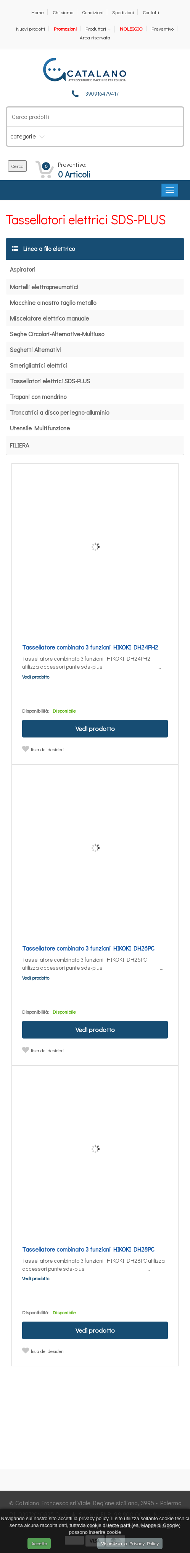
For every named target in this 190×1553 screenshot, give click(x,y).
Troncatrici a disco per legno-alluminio (59, 412)
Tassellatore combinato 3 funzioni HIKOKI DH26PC (88, 948)
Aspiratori (22, 269)
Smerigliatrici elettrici (38, 365)
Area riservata (95, 37)
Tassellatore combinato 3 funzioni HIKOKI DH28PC (88, 1249)
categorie (23, 136)
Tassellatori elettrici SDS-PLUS (50, 381)
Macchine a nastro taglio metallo (53, 302)
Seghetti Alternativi (35, 349)
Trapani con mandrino (38, 396)
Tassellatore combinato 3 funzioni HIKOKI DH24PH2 (90, 647)
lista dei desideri (47, 749)
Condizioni (92, 12)
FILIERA (19, 445)
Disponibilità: (35, 710)
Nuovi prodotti (30, 28)
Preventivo (162, 28)
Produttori (95, 29)
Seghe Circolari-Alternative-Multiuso (57, 334)
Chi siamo (63, 12)
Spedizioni (123, 12)
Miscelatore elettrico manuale (49, 318)
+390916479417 (101, 93)
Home (37, 12)
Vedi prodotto (35, 676)
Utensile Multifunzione (40, 428)
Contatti (151, 12)
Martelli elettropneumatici (44, 287)
